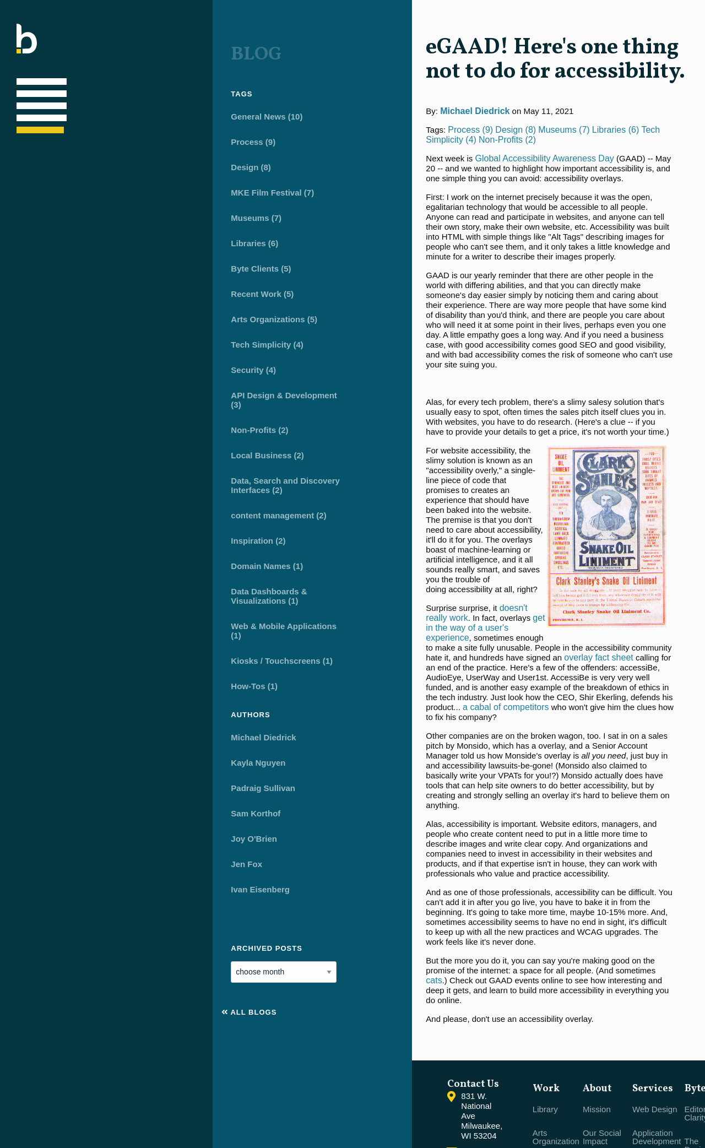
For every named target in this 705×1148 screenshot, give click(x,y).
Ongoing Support (602, 1099)
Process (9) (88, 135)
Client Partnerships (496, 1027)
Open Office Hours (495, 1082)
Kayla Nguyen (93, 756)
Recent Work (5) (97, 288)
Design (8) (86, 161)
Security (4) (88, 364)
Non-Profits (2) (94, 424)
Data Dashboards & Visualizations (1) (104, 590)
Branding (539, 1063)
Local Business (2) (102, 449)
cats (335, 782)
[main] (478, 459)
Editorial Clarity (601, 971)
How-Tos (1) (89, 680)
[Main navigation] (27, 93)
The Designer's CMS (606, 1007)
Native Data (608, 1039)
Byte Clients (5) (96, 262)
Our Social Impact (492, 995)
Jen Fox (81, 858)
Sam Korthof (90, 807)
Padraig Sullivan (98, 782)
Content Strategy (538, 1114)
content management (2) (113, 509)
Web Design (545, 967)
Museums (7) (91, 211)
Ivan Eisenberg (95, 883)
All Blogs (83, 1006)
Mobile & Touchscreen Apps (546, 1031)
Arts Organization (443, 995)
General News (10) (101, 110)
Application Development (547, 995)
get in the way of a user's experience (369, 459)
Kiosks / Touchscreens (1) (116, 654)
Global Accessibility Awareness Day (383, 148)
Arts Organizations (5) (109, 313)
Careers (487, 1054)
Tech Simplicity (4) (102, 338)
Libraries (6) (89, 237)
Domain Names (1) (102, 560)
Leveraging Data (553, 1086)
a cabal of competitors (345, 548)
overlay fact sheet (394, 489)
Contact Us (320, 979)
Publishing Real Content (611, 1067)
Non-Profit (438, 1022)
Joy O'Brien (89, 832)
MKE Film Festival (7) (107, 186)
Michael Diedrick (98, 731)
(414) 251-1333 (328, 995)
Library (432, 967)
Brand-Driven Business (444, 1050)
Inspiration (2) (93, 534)
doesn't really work (374, 449)
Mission (487, 967)
